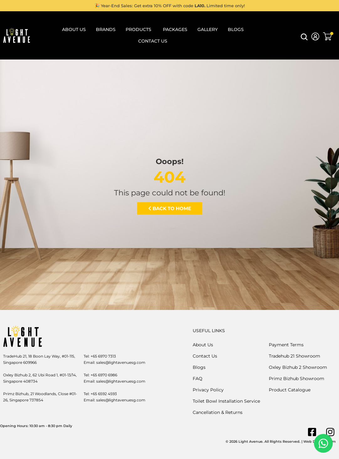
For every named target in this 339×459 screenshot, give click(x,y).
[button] (304, 39)
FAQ (197, 378)
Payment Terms (286, 345)
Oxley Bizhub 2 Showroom (298, 367)
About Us (203, 345)
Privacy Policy (208, 390)
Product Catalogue (289, 390)
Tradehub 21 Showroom (294, 356)
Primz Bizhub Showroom (296, 378)
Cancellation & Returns (218, 412)
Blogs (199, 367)
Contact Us (205, 356)
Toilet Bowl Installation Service (226, 401)
